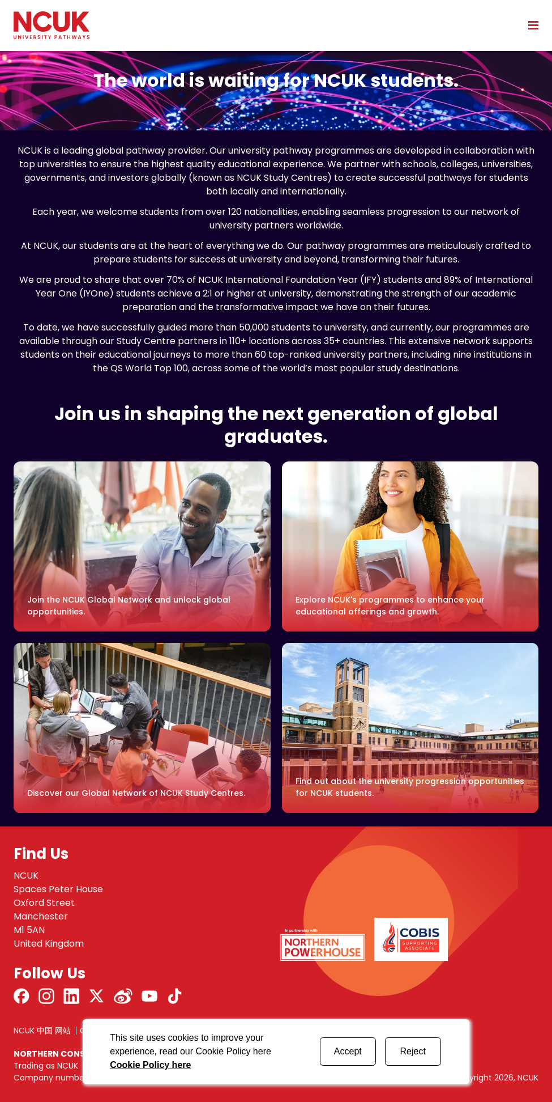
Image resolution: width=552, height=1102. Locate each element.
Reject (413, 1051)
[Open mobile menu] (529, 25)
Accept (348, 1051)
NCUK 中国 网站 (42, 1030)
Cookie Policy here (150, 1065)
